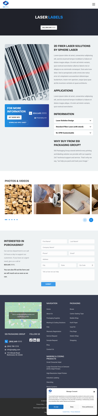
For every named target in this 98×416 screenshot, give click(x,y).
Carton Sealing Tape (77, 314)
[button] (94, 391)
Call (48, 27)
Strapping (73, 340)
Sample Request (52, 340)
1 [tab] (6, 219)
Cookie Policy (66, 412)
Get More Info (14, 117)
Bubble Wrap (74, 318)
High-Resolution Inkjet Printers (57, 373)
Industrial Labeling (53, 378)
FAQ (48, 327)
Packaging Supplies (53, 318)
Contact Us (50, 349)
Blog (48, 345)
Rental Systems (52, 387)
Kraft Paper (74, 323)
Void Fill (72, 327)
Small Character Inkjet (54, 362)
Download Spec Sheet (17, 122)
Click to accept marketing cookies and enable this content (23, 315)
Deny (71, 407)
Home (49, 309)
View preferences (87, 407)
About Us (50, 314)
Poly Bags (73, 331)
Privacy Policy (40, 404)
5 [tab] (17, 219)
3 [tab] (11, 219)
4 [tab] (14, 219)
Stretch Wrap (74, 336)
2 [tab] (9, 219)
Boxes (72, 309)
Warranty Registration (54, 331)
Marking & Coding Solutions (56, 323)
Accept (56, 407)
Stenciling (50, 382)
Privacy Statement (75, 412)
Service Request (52, 336)
